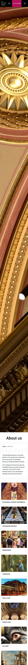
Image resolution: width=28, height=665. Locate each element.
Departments (6, 550)
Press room (6, 598)
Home (4, 446)
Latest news (6, 622)
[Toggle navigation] (25, 3)
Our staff (5, 646)
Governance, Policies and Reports (13, 502)
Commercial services (9, 526)
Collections (6, 574)
